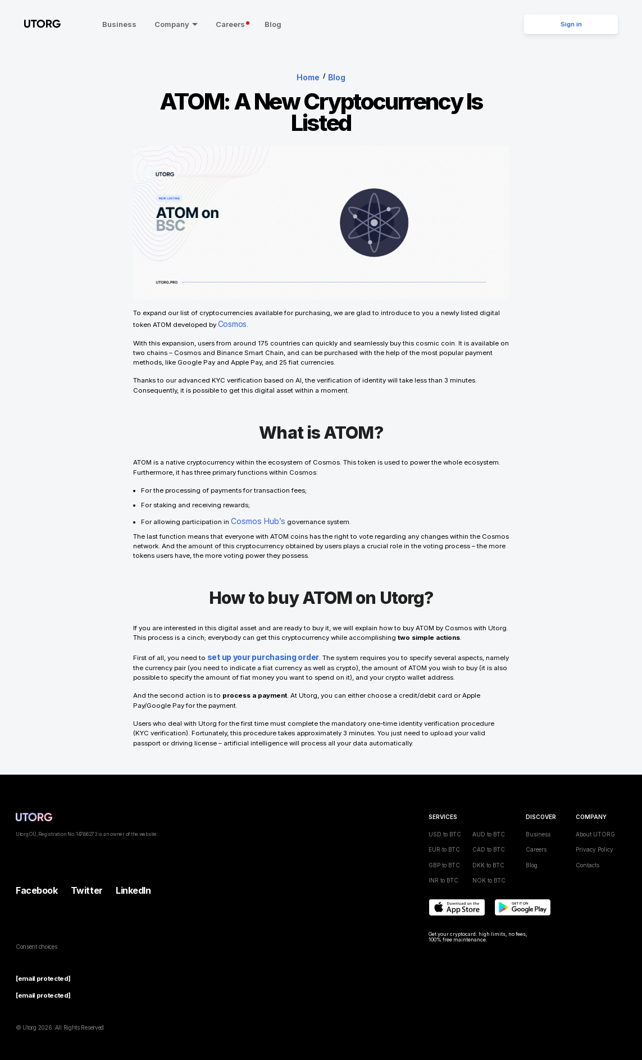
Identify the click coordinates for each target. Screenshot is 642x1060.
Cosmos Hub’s (254, 515)
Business (106, 24)
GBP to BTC (444, 856)
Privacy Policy (594, 840)
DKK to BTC (488, 856)
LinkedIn (133, 881)
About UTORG (595, 825)
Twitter (87, 881)
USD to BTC (445, 825)
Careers (220, 24)
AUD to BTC (488, 825)
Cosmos (231, 320)
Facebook (36, 881)
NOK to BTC (489, 871)
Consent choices (36, 937)
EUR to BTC (444, 840)
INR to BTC (443, 871)
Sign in (571, 24)
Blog (260, 24)
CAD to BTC (488, 840)
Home (309, 76)
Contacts (587, 856)
